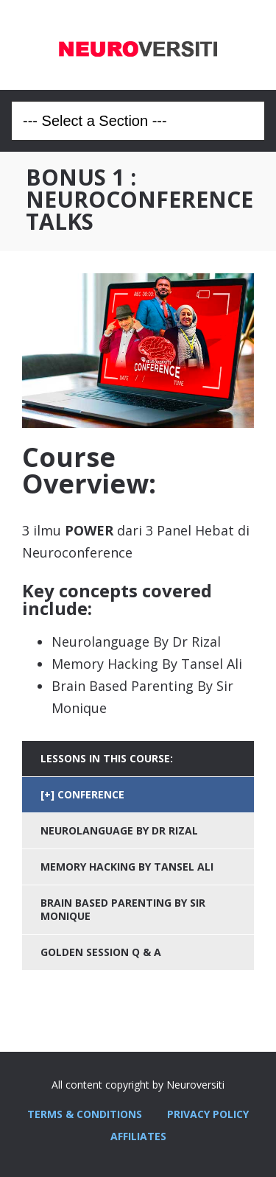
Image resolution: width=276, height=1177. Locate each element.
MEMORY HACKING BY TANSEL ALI (126, 867)
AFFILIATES (138, 1136)
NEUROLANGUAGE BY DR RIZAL (119, 830)
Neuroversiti (138, 45)
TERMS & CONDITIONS (84, 1114)
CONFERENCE (90, 794)
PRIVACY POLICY (208, 1114)
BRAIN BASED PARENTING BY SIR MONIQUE (122, 909)
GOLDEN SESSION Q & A (100, 952)
